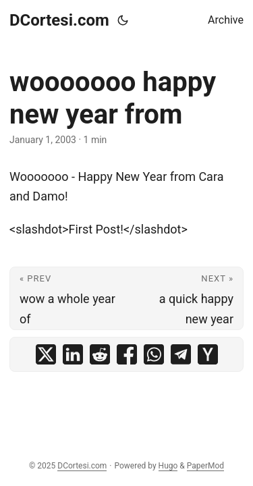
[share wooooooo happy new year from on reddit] (100, 354)
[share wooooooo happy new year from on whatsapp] (154, 354)
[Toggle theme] (123, 20)
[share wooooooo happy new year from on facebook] (127, 354)
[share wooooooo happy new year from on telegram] (181, 354)
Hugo (168, 465)
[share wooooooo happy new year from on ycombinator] (208, 354)
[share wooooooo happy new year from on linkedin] (73, 354)
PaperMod (205, 465)
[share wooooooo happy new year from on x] (46, 354)
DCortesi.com (59, 20)
